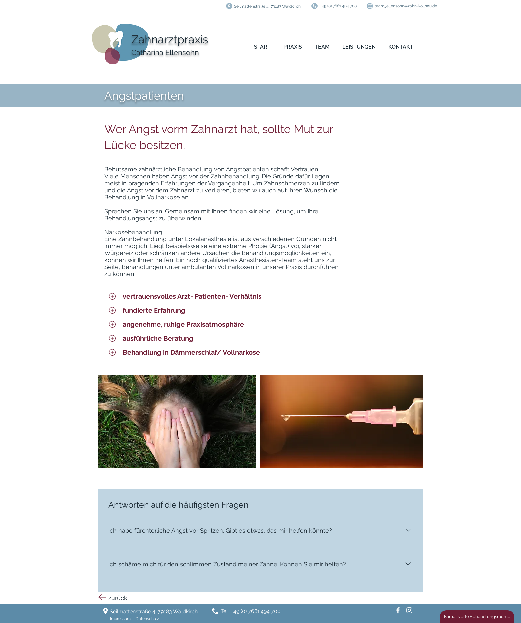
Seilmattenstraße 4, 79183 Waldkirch (267, 6)
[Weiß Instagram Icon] (409, 610)
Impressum (120, 618)
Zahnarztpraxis (169, 39)
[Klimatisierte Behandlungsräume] (477, 616)
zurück (117, 597)
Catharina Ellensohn (165, 52)
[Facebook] (398, 610)
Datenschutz (147, 618)
